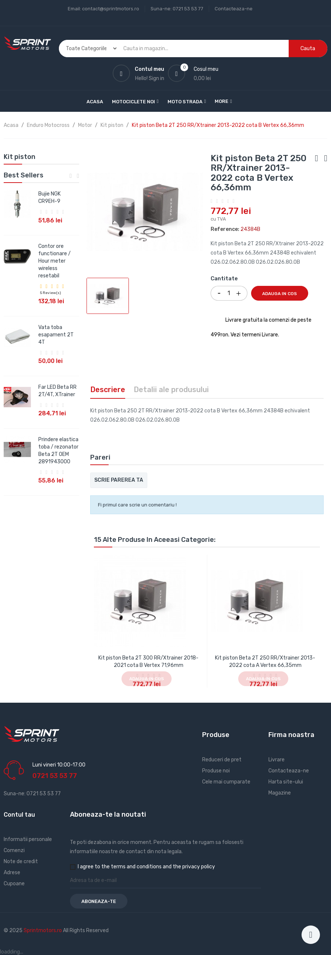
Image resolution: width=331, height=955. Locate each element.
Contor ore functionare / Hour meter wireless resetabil (54, 261)
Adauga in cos (279, 293)
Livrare (276, 760)
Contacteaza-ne (234, 8)
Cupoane (14, 883)
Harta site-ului (285, 782)
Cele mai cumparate (226, 782)
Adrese (12, 872)
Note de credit (21, 861)
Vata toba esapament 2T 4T (56, 334)
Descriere (107, 389)
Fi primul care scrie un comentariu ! (137, 505)
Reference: (225, 229)
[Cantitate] (229, 293)
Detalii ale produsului (171, 389)
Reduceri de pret (222, 760)
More (221, 101)
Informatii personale (28, 839)
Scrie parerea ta (118, 480)
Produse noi (216, 771)
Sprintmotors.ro (43, 930)
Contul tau (19, 814)
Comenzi (14, 850)
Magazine (279, 793)
